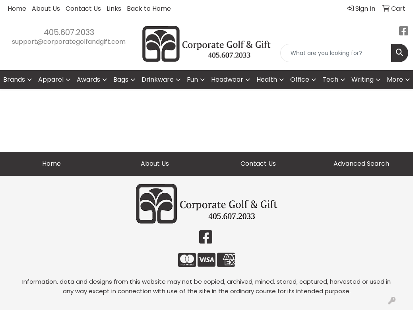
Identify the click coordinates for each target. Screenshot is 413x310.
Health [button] (266, 79)
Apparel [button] (51, 79)
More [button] (395, 79)
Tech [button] (330, 79)
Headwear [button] (227, 79)
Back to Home (149, 8)
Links (114, 8)
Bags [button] (120, 79)
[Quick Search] (336, 53)
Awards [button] (88, 79)
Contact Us (83, 8)
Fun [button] (192, 79)
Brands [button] (14, 79)
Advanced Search (361, 163)
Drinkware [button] (158, 79)
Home (17, 8)
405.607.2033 (69, 32)
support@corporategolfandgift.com (69, 41)
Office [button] (299, 79)
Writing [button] (362, 79)
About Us (46, 8)
